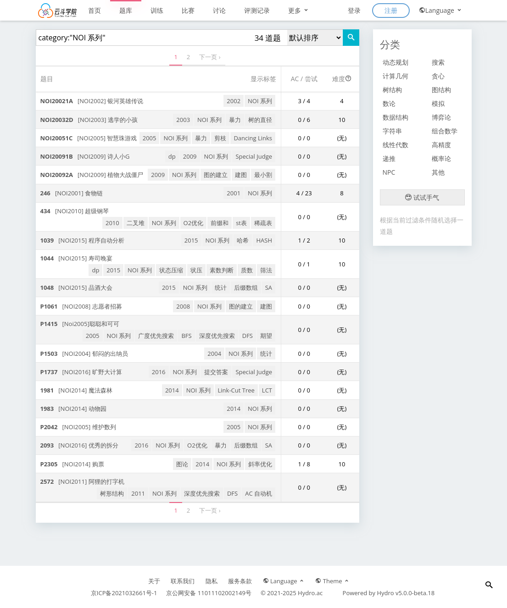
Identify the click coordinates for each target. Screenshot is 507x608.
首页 (94, 10)
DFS (247, 336)
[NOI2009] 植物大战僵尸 (92, 175)
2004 (214, 353)
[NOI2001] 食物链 (71, 193)
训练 (156, 10)
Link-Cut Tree (236, 390)
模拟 (438, 103)
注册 (390, 10)
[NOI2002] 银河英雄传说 (92, 101)
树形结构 (112, 493)
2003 (183, 120)
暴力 (235, 120)
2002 (233, 101)
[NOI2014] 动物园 (73, 408)
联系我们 (183, 581)
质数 (247, 270)
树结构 (392, 89)
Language (440, 10)
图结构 (441, 89)
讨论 (219, 10)
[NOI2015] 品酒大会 (76, 287)
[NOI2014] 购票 (72, 464)
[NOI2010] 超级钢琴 (74, 211)
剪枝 (220, 138)
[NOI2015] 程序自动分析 (82, 240)
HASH (264, 240)
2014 (172, 390)
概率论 (441, 158)
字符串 (392, 131)
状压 (196, 270)
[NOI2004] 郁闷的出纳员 (84, 353)
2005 (149, 138)
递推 (389, 158)
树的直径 (260, 120)
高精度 (441, 144)
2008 (183, 306)
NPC (389, 172)
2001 (233, 193)
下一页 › (209, 57)
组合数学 (444, 131)
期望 (266, 336)
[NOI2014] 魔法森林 (76, 390)
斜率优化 (260, 464)
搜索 (438, 62)
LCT (267, 390)
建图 (241, 175)
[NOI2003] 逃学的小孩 (89, 120)
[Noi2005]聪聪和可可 (79, 324)
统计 (221, 287)
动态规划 (395, 62)
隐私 (211, 581)
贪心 (438, 76)
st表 (241, 223)
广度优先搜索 (156, 336)
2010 (112, 223)
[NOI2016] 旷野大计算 (81, 372)
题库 (125, 10)
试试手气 (422, 197)
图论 (182, 464)
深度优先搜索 (217, 336)
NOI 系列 (260, 101)
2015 (191, 240)
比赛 (188, 10)
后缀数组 (246, 287)
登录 (354, 10)
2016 (159, 372)
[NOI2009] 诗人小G (85, 156)
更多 (298, 10)
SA (268, 287)
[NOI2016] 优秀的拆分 (79, 445)
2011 (138, 493)
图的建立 (216, 175)
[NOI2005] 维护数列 (78, 427)
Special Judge (253, 156)
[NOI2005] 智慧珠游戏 (88, 138)
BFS (186, 336)
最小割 (263, 175)
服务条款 (240, 581)
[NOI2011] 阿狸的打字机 (82, 481)
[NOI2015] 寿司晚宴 (76, 258)
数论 (389, 103)
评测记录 (257, 10)
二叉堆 (136, 223)
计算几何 (395, 76)
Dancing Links (253, 138)
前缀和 (219, 223)
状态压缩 (171, 270)
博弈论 (441, 117)
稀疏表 (263, 223)
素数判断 (222, 270)
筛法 (266, 270)
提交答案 (216, 372)
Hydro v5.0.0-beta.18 (406, 593)
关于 (154, 581)
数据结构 (395, 117)
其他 (438, 172)
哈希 (243, 240)
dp (172, 156)
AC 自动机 (258, 493)
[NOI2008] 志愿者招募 (81, 306)
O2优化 (194, 223)
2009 (190, 156)
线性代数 (395, 144)
